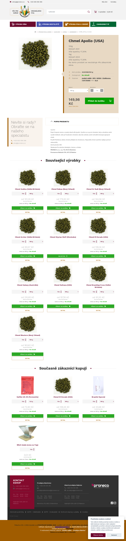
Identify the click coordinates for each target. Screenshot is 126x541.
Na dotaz (62, 256)
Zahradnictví (103, 24)
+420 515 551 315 (44, 486)
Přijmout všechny (98, 535)
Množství (93, 87)
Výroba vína (21, 24)
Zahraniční (72, 32)
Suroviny (57, 32)
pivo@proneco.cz (18, 143)
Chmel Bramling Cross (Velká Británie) (98, 286)
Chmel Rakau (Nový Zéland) (63, 189)
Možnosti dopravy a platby (70, 512)
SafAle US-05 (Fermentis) (27, 397)
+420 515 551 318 (71, 488)
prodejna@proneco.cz (73, 490)
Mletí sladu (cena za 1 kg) (27, 445)
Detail (27, 212)
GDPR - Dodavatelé (50, 512)
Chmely (64, 32)
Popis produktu (61, 122)
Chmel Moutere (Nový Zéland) (27, 335)
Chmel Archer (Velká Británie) (27, 237)
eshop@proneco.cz (17, 2)
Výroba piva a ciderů (78, 24)
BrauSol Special (98, 397)
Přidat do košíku (99, 101)
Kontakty (113, 2)
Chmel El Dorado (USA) (98, 237)
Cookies (85, 512)
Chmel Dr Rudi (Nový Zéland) (98, 189)
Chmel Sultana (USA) (63, 285)
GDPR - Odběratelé (34, 512)
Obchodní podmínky (17, 512)
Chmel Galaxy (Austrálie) (27, 285)
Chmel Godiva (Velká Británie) (27, 189)
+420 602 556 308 (18, 140)
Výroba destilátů (50, 24)
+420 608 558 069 (35, 2)
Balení (70, 87)
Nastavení (114, 535)
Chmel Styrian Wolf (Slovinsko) (63, 237)
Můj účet (104, 2)
